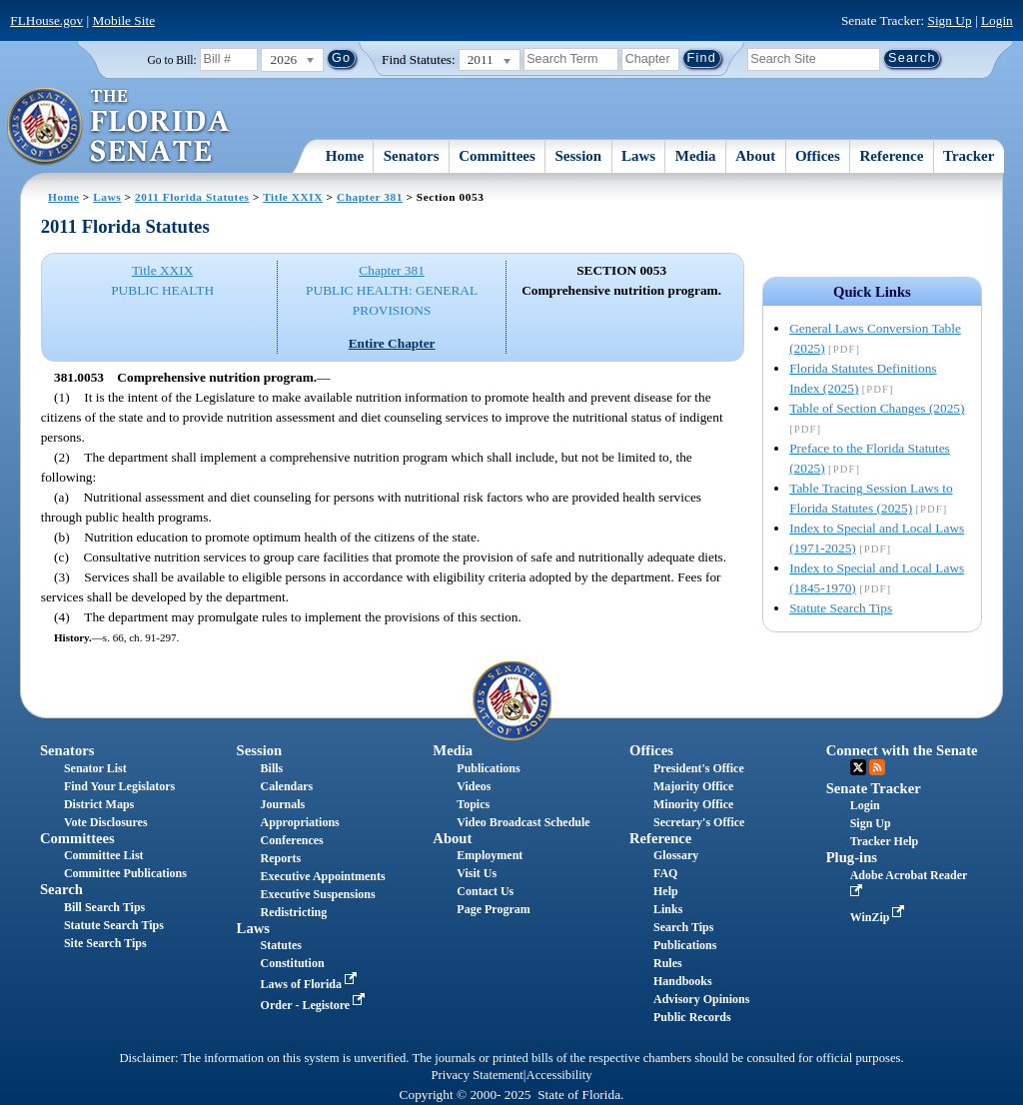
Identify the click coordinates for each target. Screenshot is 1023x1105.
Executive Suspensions (318, 894)
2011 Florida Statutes (192, 197)
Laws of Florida (311, 984)
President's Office (698, 768)
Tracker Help (884, 841)
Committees (497, 156)
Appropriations (300, 822)
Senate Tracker (873, 788)
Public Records (692, 1017)
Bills (272, 768)
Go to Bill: (172, 60)
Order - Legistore (315, 1005)
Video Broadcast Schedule (523, 822)
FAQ (665, 873)
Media (695, 156)
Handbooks (682, 981)
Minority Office (693, 804)
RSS (877, 767)
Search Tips (683, 927)
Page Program (493, 909)
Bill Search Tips (104, 907)
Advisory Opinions (701, 999)
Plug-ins (851, 857)
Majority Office (693, 786)
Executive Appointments (323, 876)
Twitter (858, 767)
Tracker (968, 156)
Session (578, 156)
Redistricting (294, 912)
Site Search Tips (105, 943)
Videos (474, 786)
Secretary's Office (698, 822)
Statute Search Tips (840, 607)
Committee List (104, 855)
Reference (892, 156)
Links (667, 909)
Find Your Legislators (119, 786)
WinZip (879, 917)
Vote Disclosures (106, 822)
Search (61, 889)
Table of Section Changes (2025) (876, 408)
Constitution (293, 963)
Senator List (95, 768)
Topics (473, 804)
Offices (817, 156)
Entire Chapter (392, 343)
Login (997, 20)
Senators (412, 156)
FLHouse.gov (46, 20)
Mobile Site (124, 20)
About (755, 156)
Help (665, 891)
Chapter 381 (370, 197)
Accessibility (559, 1075)
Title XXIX (293, 197)
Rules (667, 963)
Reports (281, 858)
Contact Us (485, 891)
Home (345, 156)
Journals (283, 804)
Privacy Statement (476, 1075)
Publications (488, 768)
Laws (638, 156)
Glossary (675, 855)
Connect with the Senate (902, 750)
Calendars (287, 786)
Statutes (281, 945)
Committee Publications (125, 873)
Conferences (292, 840)
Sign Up (950, 20)
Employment (489, 855)
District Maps (99, 804)
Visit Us (477, 873)
